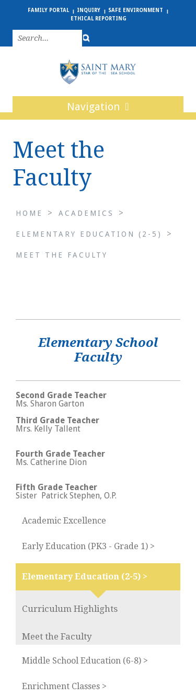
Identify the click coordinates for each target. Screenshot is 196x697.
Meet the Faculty (62, 255)
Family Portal (48, 10)
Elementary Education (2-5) (89, 234)
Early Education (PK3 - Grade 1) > (88, 546)
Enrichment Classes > (64, 686)
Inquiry (88, 10)
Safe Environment (135, 10)
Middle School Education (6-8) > (85, 661)
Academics (86, 213)
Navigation (98, 106)
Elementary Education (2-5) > (84, 577)
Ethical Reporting (98, 18)
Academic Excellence (64, 521)
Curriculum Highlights (70, 608)
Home (29, 213)
